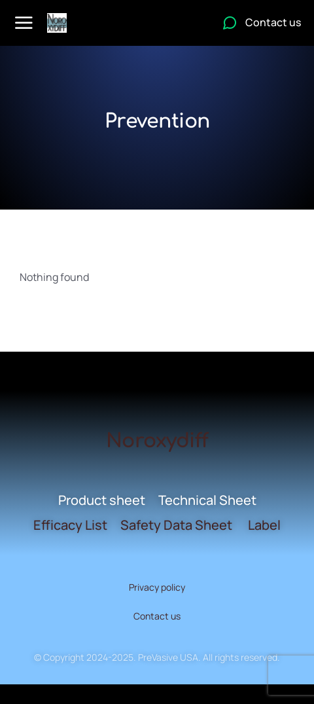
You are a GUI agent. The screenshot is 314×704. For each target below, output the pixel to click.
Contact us (157, 616)
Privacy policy (157, 587)
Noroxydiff (157, 441)
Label (264, 525)
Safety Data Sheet (176, 525)
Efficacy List (70, 525)
